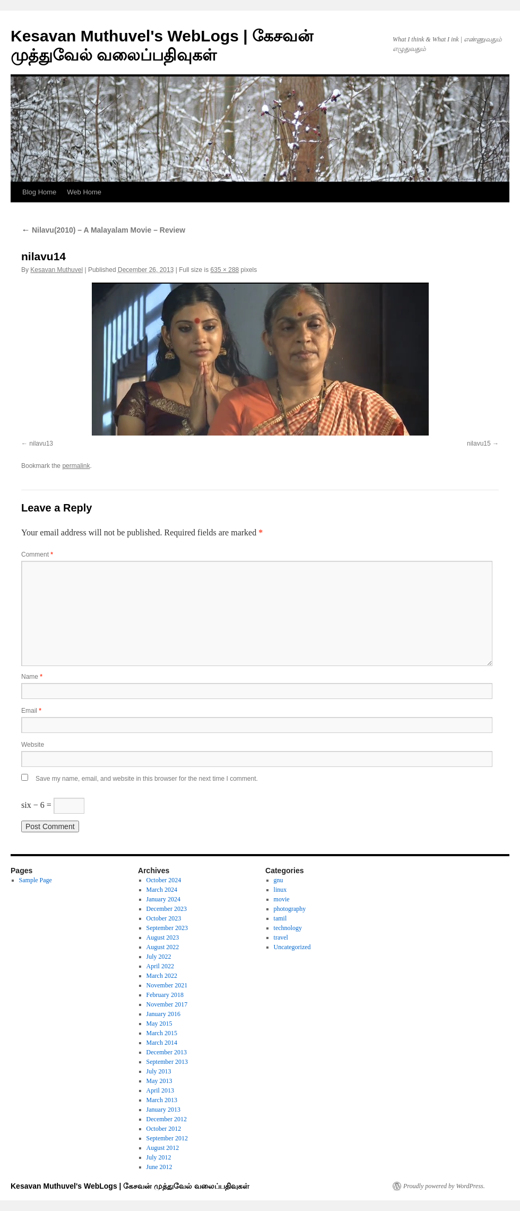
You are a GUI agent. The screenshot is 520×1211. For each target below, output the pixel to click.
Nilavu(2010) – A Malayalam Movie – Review (103, 230)
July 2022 (158, 956)
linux (280, 889)
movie (282, 899)
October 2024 (163, 880)
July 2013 (158, 1071)
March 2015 (161, 1033)
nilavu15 (479, 443)
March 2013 (161, 1100)
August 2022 (162, 947)
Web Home (84, 192)
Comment (37, 554)
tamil (280, 918)
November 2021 (167, 985)
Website (32, 744)
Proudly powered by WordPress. (444, 1186)
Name (31, 676)
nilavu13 (41, 443)
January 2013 (163, 1109)
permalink (76, 466)
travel (281, 937)
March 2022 (161, 975)
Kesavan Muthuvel (56, 270)
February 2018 (165, 995)
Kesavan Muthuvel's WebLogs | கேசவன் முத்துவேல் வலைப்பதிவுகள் (130, 1186)
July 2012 (158, 1157)
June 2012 (159, 1167)
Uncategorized (292, 947)
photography (290, 908)
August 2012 (162, 1148)
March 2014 (161, 1042)
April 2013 (160, 1090)
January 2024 (163, 899)
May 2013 (159, 1081)
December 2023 (166, 908)
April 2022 (160, 966)
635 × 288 (225, 270)
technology (288, 928)
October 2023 (163, 918)
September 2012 (167, 1138)
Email (31, 710)
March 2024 (161, 889)
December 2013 (166, 1052)
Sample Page (35, 880)
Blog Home (39, 192)
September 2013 (167, 1061)
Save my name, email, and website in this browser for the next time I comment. (147, 778)
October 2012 (163, 1128)
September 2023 (167, 928)
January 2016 (163, 1014)
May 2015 (159, 1023)
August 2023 (162, 937)
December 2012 (166, 1119)
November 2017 (167, 1004)
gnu (278, 880)
